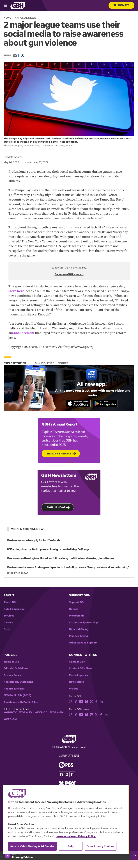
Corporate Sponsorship (83, 623)
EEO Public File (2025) (17, 696)
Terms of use (11, 662)
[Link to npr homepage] (67, 775)
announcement (23, 333)
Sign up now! (56, 507)
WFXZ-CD (41, 713)
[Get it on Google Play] (106, 404)
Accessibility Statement (18, 682)
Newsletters (76, 682)
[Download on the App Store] (77, 404)
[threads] (91, 702)
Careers (8, 623)
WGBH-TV (10, 713)
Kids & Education (14, 609)
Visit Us (73, 689)
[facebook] (96, 702)
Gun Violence (44, 363)
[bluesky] (86, 702)
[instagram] (71, 702)
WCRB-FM (10, 719)
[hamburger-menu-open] (7, 5)
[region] (66, 819)
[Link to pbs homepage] (66, 765)
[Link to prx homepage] (67, 784)
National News (25, 17)
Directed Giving (78, 629)
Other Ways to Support (83, 643)
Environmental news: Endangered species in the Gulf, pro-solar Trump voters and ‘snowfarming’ (67, 568)
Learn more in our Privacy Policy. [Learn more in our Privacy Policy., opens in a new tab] (76, 836)
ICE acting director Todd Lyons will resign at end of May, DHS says (48, 550)
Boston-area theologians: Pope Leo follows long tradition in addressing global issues (60, 559)
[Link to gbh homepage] (17, 5)
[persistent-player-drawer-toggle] (134, 855)
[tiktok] (75, 702)
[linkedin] (101, 702)
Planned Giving (78, 636)
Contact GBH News (81, 669)
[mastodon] (91, 715)
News (7, 17)
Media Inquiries (78, 675)
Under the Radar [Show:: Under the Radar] (17, 573)
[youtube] (81, 702)
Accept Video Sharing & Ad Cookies (32, 846)
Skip (70, 846)
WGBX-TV (25, 713)
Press (7, 629)
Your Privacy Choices (100, 846)
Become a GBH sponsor (69, 274)
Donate (121, 5)
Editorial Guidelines (16, 669)
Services (9, 616)
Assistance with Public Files (21, 702)
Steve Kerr (16, 291)
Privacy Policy (12, 675)
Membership (76, 616)
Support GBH (77, 602)
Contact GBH (77, 662)
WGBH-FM (57, 713)
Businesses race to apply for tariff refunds (33, 541)
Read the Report (59, 454)
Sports (63, 363)
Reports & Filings (14, 689)
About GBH (11, 602)
